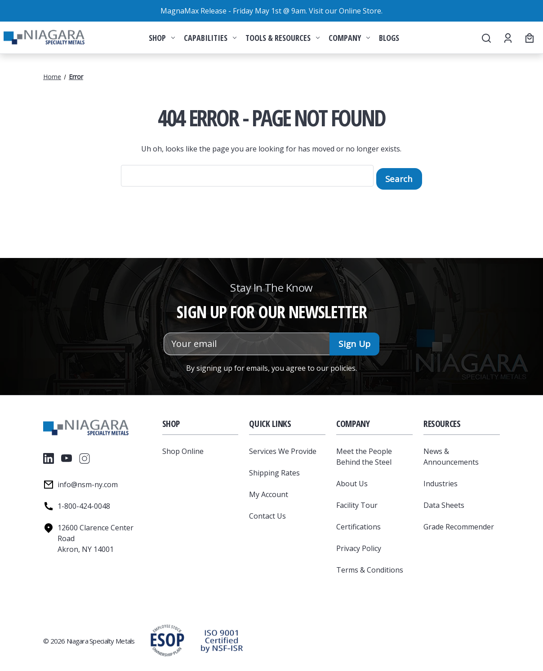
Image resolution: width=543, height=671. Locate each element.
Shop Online (183, 448)
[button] (221, 637)
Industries (440, 480)
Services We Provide (282, 448)
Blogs (389, 37)
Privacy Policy (358, 545)
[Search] (486, 37)
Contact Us (267, 513)
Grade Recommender (458, 524)
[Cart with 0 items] (528, 37)
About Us (352, 480)
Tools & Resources (282, 37)
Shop (162, 37)
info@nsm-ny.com (88, 481)
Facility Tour (357, 502)
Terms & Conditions (369, 567)
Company (349, 37)
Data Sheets (443, 502)
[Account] (507, 37)
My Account (268, 491)
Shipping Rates (274, 470)
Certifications (358, 524)
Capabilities (210, 37)
